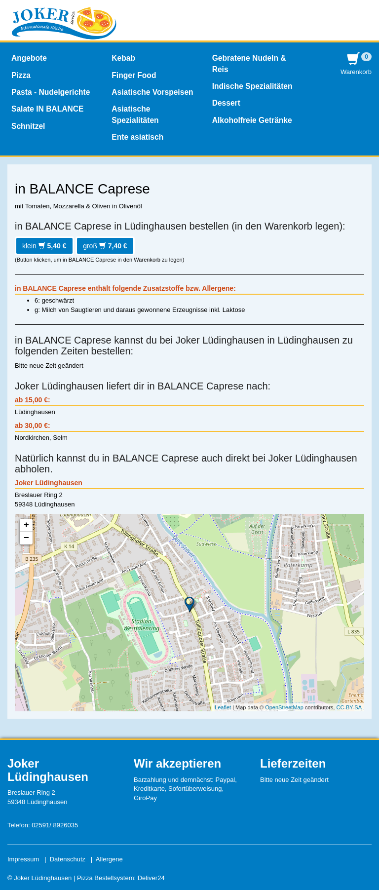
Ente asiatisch (137, 137)
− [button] (26, 538)
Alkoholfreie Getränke (252, 120)
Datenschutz (67, 859)
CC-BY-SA (349, 707)
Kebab (123, 58)
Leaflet (223, 707)
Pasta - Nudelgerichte (50, 92)
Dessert (226, 103)
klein (44, 246)
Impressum (23, 859)
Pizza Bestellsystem (105, 878)
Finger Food (134, 75)
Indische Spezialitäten (252, 86)
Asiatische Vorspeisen (152, 92)
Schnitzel (28, 126)
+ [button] (26, 525)
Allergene (109, 859)
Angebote (29, 58)
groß (105, 246)
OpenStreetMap (284, 707)
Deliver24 (151, 878)
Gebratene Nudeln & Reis (249, 63)
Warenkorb (356, 64)
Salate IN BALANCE (47, 109)
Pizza (21, 75)
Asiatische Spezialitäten (135, 114)
